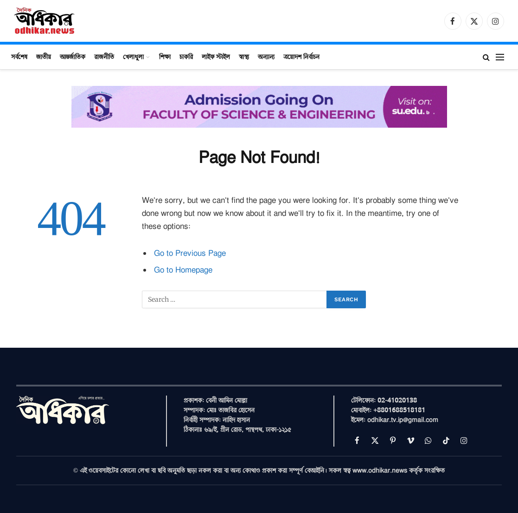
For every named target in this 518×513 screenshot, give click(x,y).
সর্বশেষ (19, 56)
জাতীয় (43, 56)
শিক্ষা (165, 56)
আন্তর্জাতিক (72, 56)
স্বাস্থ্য (244, 56)
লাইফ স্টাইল (216, 56)
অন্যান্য (266, 56)
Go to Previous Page (190, 253)
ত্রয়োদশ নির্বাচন (301, 56)
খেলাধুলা (133, 56)
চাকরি (186, 56)
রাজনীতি (104, 56)
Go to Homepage (183, 270)
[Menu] (500, 56)
